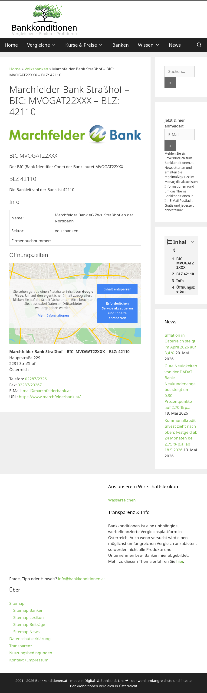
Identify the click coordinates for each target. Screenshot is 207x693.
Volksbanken (36, 69)
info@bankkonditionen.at (81, 578)
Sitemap (16, 603)
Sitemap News (26, 631)
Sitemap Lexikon (28, 617)
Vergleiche (44, 45)
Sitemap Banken (28, 610)
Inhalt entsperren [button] (117, 289)
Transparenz (20, 645)
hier (179, 561)
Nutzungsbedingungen (30, 652)
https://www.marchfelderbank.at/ (50, 396)
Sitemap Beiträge (29, 624)
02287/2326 (36, 378)
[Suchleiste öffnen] (199, 45)
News (175, 45)
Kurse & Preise (86, 45)
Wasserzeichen (122, 500)
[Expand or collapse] (192, 242)
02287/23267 (30, 384)
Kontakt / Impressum (28, 660)
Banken (120, 45)
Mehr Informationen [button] (53, 315)
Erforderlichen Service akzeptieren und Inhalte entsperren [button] (117, 310)
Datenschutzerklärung (30, 638)
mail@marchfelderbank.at (47, 390)
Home (11, 45)
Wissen (151, 45)
